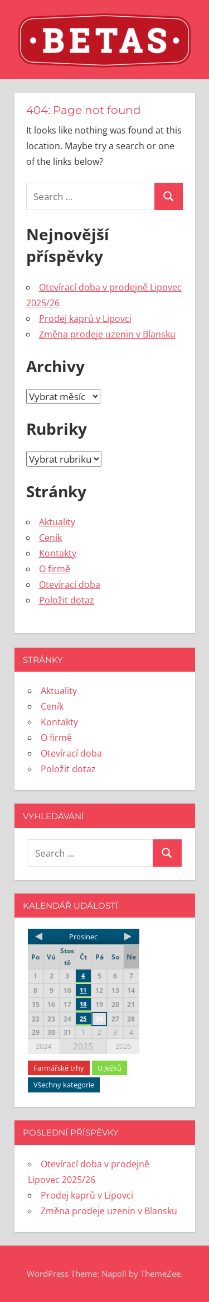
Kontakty (57, 553)
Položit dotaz (66, 600)
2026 (123, 1046)
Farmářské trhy (58, 1068)
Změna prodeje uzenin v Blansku (107, 334)
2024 (43, 1046)
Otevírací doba (69, 584)
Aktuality (57, 522)
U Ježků (109, 1068)
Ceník (50, 537)
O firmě (54, 569)
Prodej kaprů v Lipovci (85, 318)
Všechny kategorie (63, 1085)
